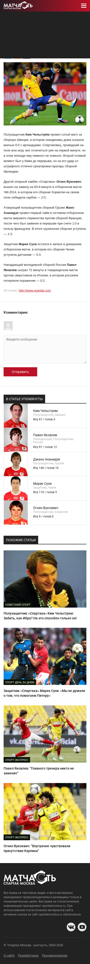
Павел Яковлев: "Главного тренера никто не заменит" (39, 770)
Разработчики (28, 955)
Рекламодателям (54, 955)
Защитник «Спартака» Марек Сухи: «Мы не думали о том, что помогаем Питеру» (44, 693)
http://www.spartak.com (35, 290)
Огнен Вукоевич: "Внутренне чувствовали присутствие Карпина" (37, 848)
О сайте (9, 955)
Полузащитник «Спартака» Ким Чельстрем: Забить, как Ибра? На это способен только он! (40, 615)
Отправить (20, 372)
